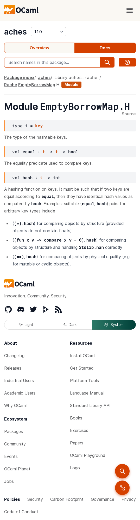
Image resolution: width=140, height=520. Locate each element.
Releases (12, 368)
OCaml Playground (87, 455)
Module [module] (71, 84)
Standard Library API (90, 405)
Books (76, 418)
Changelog (14, 355)
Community (15, 443)
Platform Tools (84, 380)
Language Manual (87, 393)
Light (26, 324)
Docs (105, 47)
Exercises (79, 430)
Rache (10, 84)
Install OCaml (82, 355)
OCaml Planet (17, 468)
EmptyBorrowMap (36, 84)
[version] (48, 31)
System (114, 324)
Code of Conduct (21, 511)
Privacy (129, 499)
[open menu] (129, 10)
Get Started (82, 368)
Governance (102, 499)
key (39, 125)
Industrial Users (19, 380)
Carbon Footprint (67, 499)
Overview (39, 47)
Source (129, 114)
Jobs (9, 481)
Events (11, 456)
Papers (76, 442)
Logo (75, 467)
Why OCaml (15, 405)
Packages (13, 431)
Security (35, 499)
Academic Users (19, 393)
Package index (19, 77)
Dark (70, 324)
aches (15, 31)
